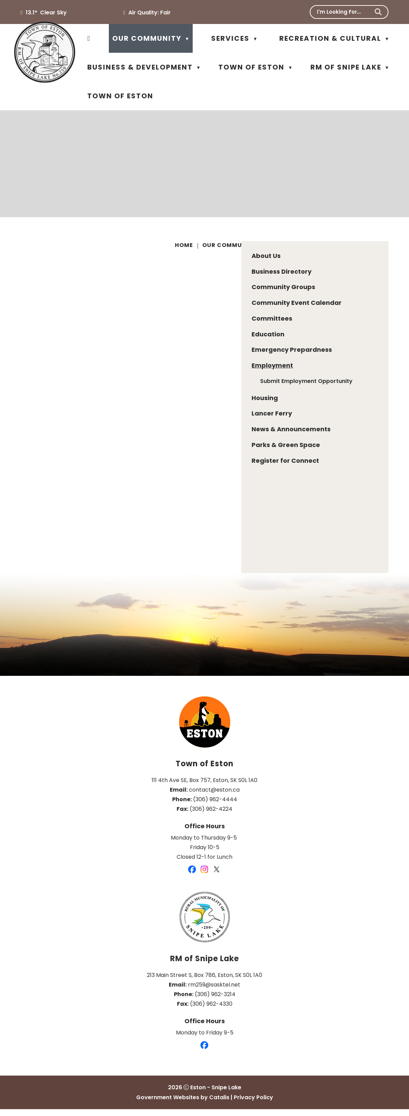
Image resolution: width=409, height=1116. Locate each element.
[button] (378, 12)
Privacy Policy (253, 1104)
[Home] (89, 38)
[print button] (387, 246)
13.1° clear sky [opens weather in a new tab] (46, 12)
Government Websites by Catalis (182, 1104)
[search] (344, 12)
